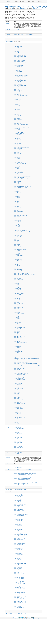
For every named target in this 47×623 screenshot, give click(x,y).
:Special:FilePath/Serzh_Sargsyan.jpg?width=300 (23, 34)
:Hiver (16, 263)
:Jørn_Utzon (17, 299)
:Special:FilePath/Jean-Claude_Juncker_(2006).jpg (24, 480)
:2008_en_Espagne (18, 67)
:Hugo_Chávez (18, 265)
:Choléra (17, 168)
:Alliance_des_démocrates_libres (20, 110)
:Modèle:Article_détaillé (19, 428)
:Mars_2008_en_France (19, 607)
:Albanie (16, 104)
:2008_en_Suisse (18, 74)
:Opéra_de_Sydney (18, 351)
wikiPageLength (9, 39)
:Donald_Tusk (17, 205)
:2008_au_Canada (18, 505)
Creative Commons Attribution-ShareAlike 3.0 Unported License (32, 618)
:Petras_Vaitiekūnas (18, 388)
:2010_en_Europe (18, 84)
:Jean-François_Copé (19, 293)
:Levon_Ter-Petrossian (19, 313)
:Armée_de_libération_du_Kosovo (21, 124)
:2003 (16, 51)
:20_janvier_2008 (18, 572)
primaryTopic (9, 613)
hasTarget (8, 611)
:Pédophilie (17, 397)
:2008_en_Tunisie (18, 529)
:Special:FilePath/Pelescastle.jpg (21, 483)
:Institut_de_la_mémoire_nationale (21, 273)
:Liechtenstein (17, 314)
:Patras (16, 382)
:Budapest (17, 157)
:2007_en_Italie (18, 501)
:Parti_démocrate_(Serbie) (19, 374)
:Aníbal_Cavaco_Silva (19, 120)
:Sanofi (16, 422)
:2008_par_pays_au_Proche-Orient (21, 75)
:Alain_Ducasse (18, 101)
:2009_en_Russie (18, 557)
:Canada (17, 158)
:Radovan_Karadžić (18, 399)
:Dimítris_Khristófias (18, 202)
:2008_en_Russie (18, 72)
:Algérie (16, 108)
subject (7, 452)
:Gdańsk (17, 245)
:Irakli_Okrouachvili (18, 279)
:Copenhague (17, 181)
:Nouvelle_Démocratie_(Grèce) (20, 343)
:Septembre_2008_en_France (20, 601)
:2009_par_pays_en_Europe (20, 29)
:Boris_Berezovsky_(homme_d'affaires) (21, 147)
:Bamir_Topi (17, 134)
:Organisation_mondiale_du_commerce (21, 362)
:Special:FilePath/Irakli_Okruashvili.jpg (22, 479)
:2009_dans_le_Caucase (19, 543)
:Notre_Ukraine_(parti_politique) (20, 342)
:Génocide (17, 258)
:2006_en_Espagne (18, 495)
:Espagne (17, 212)
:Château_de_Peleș (18, 172)
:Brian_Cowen (17, 153)
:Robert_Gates (17, 407)
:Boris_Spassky (18, 148)
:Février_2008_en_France (19, 583)
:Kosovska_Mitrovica (18, 303)
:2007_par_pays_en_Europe (20, 56)
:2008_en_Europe (18, 69)
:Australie (17, 128)
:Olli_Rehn (17, 350)
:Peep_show (17, 387)
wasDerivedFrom (9, 469)
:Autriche (17, 129)
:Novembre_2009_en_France (20, 597)
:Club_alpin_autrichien (19, 173)
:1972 (16, 47)
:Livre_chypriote (18, 319)
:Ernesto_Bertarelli (18, 211)
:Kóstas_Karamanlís (18, 304)
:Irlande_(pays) (18, 280)
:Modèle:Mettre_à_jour (19, 433)
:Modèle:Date (17, 431)
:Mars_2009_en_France (19, 608)
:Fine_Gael (17, 225)
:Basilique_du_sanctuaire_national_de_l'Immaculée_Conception (25, 135)
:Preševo (17, 394)
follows (8, 491)
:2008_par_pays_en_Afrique (20, 76)
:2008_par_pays (18, 162)
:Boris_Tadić (17, 149)
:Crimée (16, 188)
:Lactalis (17, 308)
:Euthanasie (17, 220)
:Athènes (17, 125)
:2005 (16, 52)
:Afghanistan (17, 96)
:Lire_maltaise (17, 316)
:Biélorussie (17, 143)
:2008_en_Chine (18, 66)
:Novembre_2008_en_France (20, 596)
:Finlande (17, 226)
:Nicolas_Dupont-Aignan (19, 336)
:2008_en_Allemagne (19, 515)
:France (16, 234)
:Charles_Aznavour (18, 166)
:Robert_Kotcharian (18, 408)
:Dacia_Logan (17, 192)
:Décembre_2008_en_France (20, 579)
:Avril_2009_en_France (19, 578)
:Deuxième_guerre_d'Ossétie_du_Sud (21, 200)
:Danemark (17, 197)
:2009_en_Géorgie (18, 550)
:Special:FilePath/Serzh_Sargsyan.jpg (22, 484)
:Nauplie (17, 332)
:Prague (16, 393)
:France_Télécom (18, 235)
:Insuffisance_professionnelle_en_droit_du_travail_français (24, 274)
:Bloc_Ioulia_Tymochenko (19, 144)
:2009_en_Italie (18, 552)
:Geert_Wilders (18, 246)
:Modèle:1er (17, 427)
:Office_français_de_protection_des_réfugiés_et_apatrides (24, 348)
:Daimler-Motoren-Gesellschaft (20, 195)
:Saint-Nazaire (17, 418)
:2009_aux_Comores (18, 540)
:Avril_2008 (17, 130)
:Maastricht (17, 323)
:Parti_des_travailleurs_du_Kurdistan (21, 373)
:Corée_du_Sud (18, 183)
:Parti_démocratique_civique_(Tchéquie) (22, 377)
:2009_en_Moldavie (18, 553)
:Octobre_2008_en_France (19, 598)
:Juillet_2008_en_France (19, 591)
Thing (12, 8)
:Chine (16, 167)
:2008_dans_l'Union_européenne (20, 62)
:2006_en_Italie (18, 496)
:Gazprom (17, 244)
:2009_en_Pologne (18, 554)
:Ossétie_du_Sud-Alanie (19, 368)
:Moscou (17, 326)
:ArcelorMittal (17, 123)
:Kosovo (16, 302)
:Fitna (16, 227)
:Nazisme (17, 333)
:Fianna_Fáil (17, 221)
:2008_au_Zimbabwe (19, 509)
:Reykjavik (17, 404)
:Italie (16, 284)
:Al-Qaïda (17, 100)
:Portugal (17, 392)
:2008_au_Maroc (18, 506)
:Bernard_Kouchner (18, 142)
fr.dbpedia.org (35, 8)
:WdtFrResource (17, 611)
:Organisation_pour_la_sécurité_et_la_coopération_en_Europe (25, 363)
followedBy (8, 29)
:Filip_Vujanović (18, 224)
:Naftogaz (17, 331)
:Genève (17, 250)
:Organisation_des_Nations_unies (21, 356)
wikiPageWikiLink (9, 494)
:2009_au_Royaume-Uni (19, 538)
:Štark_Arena (17, 45)
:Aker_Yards (17, 99)
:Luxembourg (17, 322)
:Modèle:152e (17, 441)
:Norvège (17, 341)
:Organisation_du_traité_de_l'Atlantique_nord (22, 359)
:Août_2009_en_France (19, 574)
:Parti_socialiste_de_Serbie (19, 380)
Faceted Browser (31, 1)
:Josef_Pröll (17, 294)
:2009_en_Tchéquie (18, 562)
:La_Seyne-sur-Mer (18, 307)
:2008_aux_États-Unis (19, 61)
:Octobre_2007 (18, 346)
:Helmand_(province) (18, 260)
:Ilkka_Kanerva (18, 269)
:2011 (16, 86)
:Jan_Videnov (17, 288)
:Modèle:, (17, 426)
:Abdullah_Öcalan (18, 90)
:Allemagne (17, 109)
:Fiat (16, 222)
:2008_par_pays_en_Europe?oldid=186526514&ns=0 (24, 469)
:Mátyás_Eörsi (17, 328)
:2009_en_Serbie (18, 558)
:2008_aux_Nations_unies (19, 60)
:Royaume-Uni (17, 412)
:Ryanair (17, 416)
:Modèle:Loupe (18, 448)
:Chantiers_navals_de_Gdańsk (20, 164)
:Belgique (17, 137)
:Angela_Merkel (18, 113)
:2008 (16, 57)
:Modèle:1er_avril (18, 442)
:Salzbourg (17, 421)
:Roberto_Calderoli (18, 409)
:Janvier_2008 (17, 289)
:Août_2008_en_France (19, 573)
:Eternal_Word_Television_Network (21, 215)
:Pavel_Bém (17, 384)
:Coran (16, 182)
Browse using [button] (16, 1)
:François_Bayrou (18, 236)
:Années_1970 (17, 115)
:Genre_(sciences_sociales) (20, 249)
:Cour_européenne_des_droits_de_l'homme (22, 186)
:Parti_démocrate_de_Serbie (20, 375)
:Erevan (16, 210)
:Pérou (16, 398)
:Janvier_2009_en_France (19, 588)
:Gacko (16, 240)
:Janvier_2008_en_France (19, 587)
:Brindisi (16, 154)
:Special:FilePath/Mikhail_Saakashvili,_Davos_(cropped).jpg (25, 482)
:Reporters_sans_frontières (19, 403)
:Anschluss (17, 118)
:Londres (17, 321)
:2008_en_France (18, 70)
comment (8, 457)
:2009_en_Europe (18, 81)
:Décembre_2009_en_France (20, 581)
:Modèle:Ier (17, 432)
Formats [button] (22, 1)
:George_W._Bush (18, 251)
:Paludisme (17, 369)
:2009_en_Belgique (18, 545)
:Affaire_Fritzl (17, 94)
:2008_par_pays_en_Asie (19, 79)
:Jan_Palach (17, 287)
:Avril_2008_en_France (19, 577)
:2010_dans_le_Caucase (19, 564)
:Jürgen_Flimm (18, 46)
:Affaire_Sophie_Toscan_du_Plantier (21, 95)
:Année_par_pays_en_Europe (20, 163)
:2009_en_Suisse (18, 559)
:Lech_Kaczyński (18, 309)
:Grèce (16, 256)
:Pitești (16, 389)
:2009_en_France (18, 549)
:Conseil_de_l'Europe (19, 177)
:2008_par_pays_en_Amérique (20, 534)
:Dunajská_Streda (18, 207)
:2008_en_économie (18, 530)
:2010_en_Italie (18, 567)
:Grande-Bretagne (18, 255)
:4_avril (16, 89)
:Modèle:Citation (18, 429)
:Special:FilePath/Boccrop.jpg (20, 475)
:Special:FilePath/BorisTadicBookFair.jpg (22, 477)
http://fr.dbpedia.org (23, 8)
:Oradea (16, 352)
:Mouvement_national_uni (19, 327)
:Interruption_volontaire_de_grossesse (21, 275)
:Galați (16, 241)
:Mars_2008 (17, 606)
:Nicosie (16, 338)
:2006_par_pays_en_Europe (20, 55)
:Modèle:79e (17, 443)
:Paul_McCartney (18, 383)
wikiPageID (8, 36)
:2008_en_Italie (18, 71)
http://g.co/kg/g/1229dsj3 (18, 467)
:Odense (17, 347)
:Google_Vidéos (18, 253)
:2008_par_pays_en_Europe (20, 613)
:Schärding (17, 423)
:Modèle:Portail (18, 437)
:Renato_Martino (18, 402)
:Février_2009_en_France (19, 584)
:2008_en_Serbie (18, 525)
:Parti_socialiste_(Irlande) (19, 379)
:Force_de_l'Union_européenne (20, 230)
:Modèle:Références (18, 438)
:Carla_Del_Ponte (18, 159)
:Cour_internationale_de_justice (20, 187)
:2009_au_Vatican (18, 539)
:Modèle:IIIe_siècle (18, 447)
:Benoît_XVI (17, 139)
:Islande (16, 283)
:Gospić (16, 254)
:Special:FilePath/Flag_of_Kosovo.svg (22, 478)
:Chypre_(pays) (18, 171)
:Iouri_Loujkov (17, 278)
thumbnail (8, 34)
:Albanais (17, 103)
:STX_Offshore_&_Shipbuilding (20, 417)
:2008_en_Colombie (18, 518)
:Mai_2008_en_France (19, 603)
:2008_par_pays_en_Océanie (20, 80)
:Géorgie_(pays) (18, 259)
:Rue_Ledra (17, 413)
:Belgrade (17, 138)
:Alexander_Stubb (18, 105)
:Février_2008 (17, 239)
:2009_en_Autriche (18, 544)
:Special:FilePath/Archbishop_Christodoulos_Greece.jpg (25, 473)
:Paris (16, 370)
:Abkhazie (17, 91)
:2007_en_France (18, 500)
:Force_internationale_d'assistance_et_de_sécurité (23, 231)
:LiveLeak (17, 318)
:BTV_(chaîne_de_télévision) (20, 132)
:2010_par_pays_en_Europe (20, 85)
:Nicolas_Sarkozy (18, 337)
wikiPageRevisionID (9, 41)
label (7, 463)
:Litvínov (17, 317)
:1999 (16, 50)
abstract (7, 23)
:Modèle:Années (18, 446)
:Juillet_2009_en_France (19, 592)
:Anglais (16, 114)
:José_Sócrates (18, 297)
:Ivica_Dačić (17, 285)
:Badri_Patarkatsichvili (19, 133)
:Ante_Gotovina (18, 119)
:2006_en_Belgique (18, 494)
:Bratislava (17, 152)
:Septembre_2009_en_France (20, 602)
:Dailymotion (17, 193)
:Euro (16, 217)
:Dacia (16, 191)
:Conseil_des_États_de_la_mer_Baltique (22, 178)
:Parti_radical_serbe (18, 378)
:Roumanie (17, 411)
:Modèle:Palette (18, 436)
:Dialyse (16, 201)
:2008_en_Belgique (18, 65)
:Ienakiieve (17, 268)
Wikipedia (16, 618)
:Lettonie (17, 312)
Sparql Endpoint (39, 1)
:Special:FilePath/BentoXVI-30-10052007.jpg (23, 474)
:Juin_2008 (17, 298)
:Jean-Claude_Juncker (19, 292)
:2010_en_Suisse (18, 568)
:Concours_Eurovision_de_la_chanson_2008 (22, 176)
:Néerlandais (17, 345)
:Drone (16, 206)
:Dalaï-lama (17, 196)
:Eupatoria (17, 216)
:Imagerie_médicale (18, 270)
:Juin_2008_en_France (19, 593)
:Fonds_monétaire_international (20, 229)
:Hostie (16, 264)
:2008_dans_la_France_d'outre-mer (21, 514)
